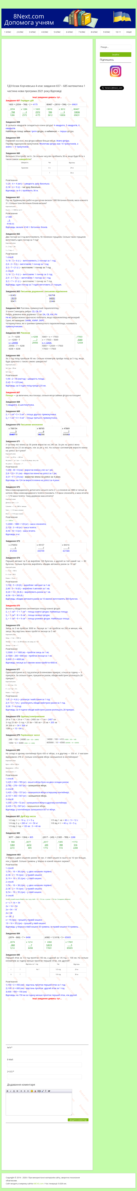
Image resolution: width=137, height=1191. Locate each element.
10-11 (118, 32)
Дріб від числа (28, 816)
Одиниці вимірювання (33, 716)
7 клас (81, 32)
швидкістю (25, 159)
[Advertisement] (47, 63)
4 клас (44, 32)
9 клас (106, 32)
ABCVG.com (38, 1183)
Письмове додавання (32, 291)
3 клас (32, 32)
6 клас (69, 32)
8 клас (94, 32)
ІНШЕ (129, 32)
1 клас (7, 32)
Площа (9, 395)
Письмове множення (32, 424)
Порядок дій (27, 100)
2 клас (20, 32)
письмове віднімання (56, 291)
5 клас (57, 32)
